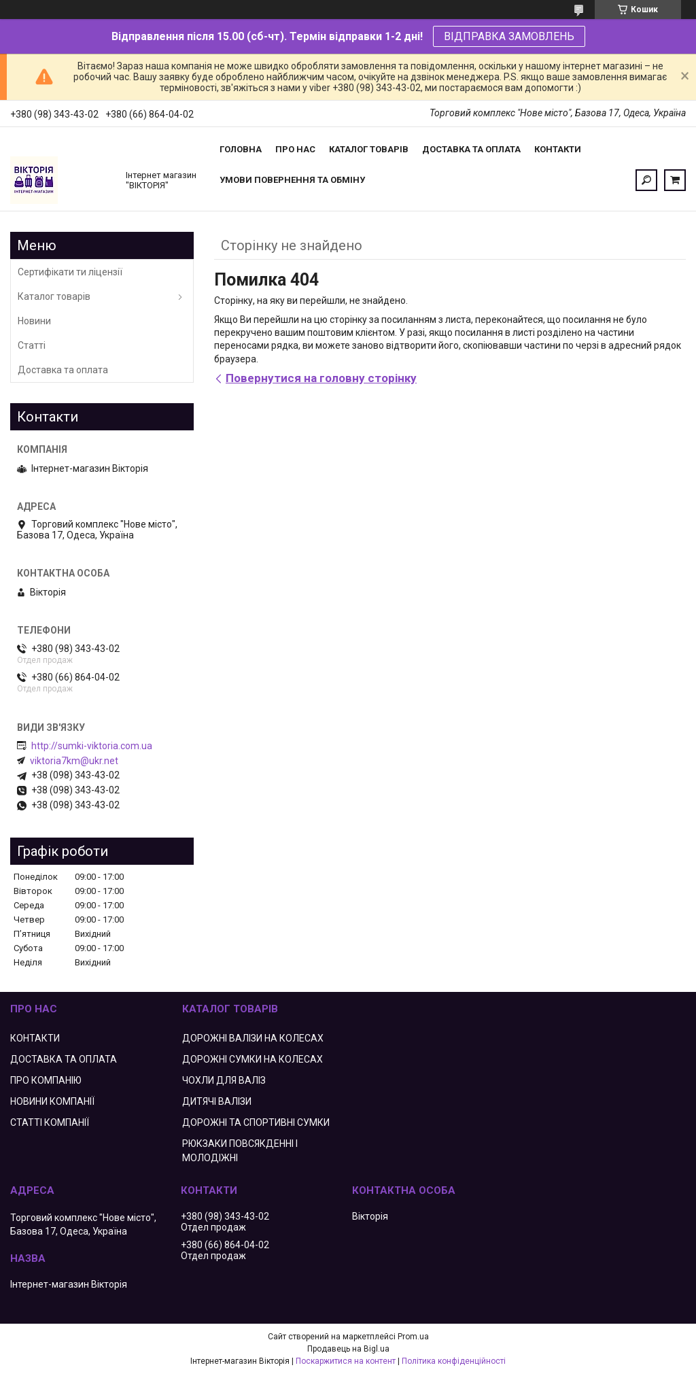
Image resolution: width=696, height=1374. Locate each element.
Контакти (557, 149)
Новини (34, 320)
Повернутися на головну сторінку (321, 378)
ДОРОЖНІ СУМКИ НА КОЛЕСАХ (252, 1059)
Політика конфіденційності (454, 1361)
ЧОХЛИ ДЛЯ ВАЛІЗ (224, 1080)
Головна (241, 149)
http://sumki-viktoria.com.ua (91, 745)
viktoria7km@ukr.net (74, 760)
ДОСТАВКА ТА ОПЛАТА (63, 1059)
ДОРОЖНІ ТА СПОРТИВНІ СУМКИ (256, 1122)
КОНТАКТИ (35, 1038)
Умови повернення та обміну (292, 180)
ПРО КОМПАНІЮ (46, 1080)
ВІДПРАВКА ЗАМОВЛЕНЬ (509, 36)
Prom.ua (413, 1336)
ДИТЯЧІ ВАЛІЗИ (216, 1101)
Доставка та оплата (471, 149)
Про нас (295, 149)
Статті (32, 345)
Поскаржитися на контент (346, 1361)
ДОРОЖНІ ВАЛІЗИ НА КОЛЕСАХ (253, 1038)
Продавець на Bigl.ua (348, 1349)
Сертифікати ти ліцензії (70, 272)
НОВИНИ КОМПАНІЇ (52, 1101)
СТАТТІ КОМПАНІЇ (49, 1122)
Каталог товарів (368, 149)
